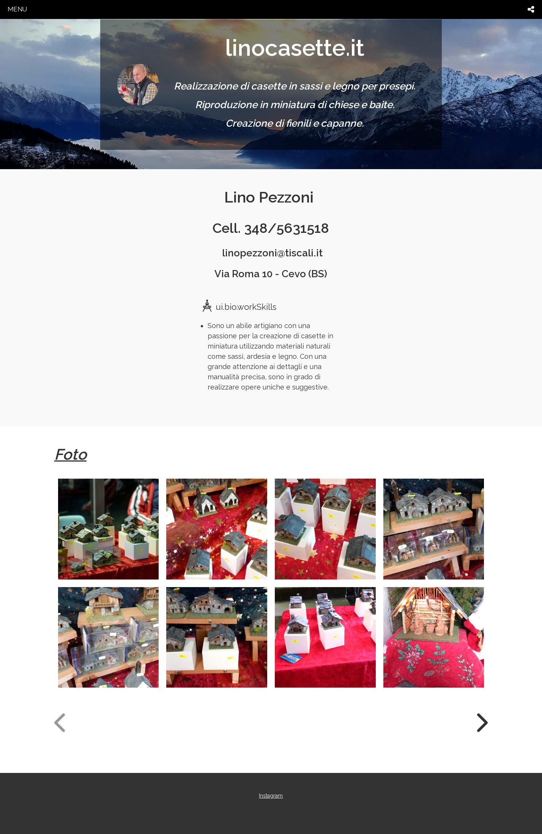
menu (17, 9)
